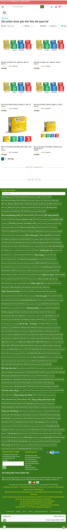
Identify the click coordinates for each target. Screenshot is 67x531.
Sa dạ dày (39, 368)
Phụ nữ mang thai (39, 357)
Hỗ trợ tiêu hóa (6, 304)
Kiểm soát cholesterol (17, 316)
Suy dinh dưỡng (27, 379)
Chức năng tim (5, 239)
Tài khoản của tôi (10, 511)
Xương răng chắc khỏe (24, 448)
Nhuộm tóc (21, 349)
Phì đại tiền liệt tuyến (51, 353)
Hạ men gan (41, 296)
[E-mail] (13, 463)
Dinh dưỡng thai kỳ (58, 246)
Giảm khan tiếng (15, 279)
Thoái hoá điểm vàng (45, 415)
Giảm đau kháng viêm (7, 274)
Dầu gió (49, 242)
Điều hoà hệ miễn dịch (7, 263)
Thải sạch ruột (5, 415)
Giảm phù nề (57, 283)
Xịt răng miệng (5, 448)
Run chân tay (26, 368)
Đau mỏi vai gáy (6, 259)
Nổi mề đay (28, 349)
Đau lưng (53, 255)
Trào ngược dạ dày (52, 426)
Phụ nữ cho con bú (6, 357)
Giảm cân (30, 270)
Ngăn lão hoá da (44, 334)
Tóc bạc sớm (16, 426)
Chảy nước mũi (5, 227)
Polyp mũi (4, 361)
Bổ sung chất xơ (16, 211)
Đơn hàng (18, 511)
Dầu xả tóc (10, 246)
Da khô (34, 242)
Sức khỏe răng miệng (48, 383)
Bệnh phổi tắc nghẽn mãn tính (40, 203)
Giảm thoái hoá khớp (10, 291)
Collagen (41, 239)
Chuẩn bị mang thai (57, 231)
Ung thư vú (4, 433)
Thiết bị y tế (35, 415)
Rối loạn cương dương (37, 361)
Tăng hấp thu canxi (32, 403)
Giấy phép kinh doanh (31, 455)
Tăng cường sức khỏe (23, 395)
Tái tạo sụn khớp (45, 386)
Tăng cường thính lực (50, 395)
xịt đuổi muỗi (48, 445)
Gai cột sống (24, 267)
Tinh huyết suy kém (6, 426)
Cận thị (39, 223)
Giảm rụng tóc (5, 287)
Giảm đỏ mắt (17, 274)
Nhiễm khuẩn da (15, 345)
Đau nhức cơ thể (15, 259)
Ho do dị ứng (58, 296)
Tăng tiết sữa (41, 411)
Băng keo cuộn (39, 200)
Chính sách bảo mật (30, 459)
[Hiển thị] (32, 26)
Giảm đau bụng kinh (45, 270)
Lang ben (32, 319)
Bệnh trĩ (51, 204)
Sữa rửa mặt (17, 383)
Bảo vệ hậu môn (33, 197)
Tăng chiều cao (45, 390)
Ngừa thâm (31, 342)
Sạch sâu (4, 372)
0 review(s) (15, 66)
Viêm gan (13, 437)
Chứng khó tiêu (14, 239)
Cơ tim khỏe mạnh (6, 242)
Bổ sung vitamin (52, 215)
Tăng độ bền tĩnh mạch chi (8, 403)
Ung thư (50, 429)
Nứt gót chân (5, 353)
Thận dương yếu (27, 415)
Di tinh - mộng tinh (35, 246)
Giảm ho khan (60, 275)
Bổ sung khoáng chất (11, 215)
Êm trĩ (18, 267)
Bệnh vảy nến (58, 203)
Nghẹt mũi (16, 338)
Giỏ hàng (30, 511)
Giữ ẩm (16, 296)
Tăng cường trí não (23, 399)
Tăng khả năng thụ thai (21, 407)
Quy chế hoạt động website (33, 457)
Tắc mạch (27, 390)
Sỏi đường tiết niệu (24, 375)
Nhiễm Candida (6, 345)
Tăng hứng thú (50, 403)
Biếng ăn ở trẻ (11, 207)
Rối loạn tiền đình (47, 364)
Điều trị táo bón (41, 263)
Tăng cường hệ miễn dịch (56, 390)
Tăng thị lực (33, 411)
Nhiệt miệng (57, 345)
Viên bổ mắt (14, 445)
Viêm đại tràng (5, 437)
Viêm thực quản (56, 441)
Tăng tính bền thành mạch (52, 411)
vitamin (39, 445)
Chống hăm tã (14, 231)
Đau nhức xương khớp (28, 259)
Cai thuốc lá (4, 223)
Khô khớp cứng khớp (7, 312)
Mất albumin (41, 327)
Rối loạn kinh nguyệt (7, 364)
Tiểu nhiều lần (39, 422)
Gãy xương (32, 267)
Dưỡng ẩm (36, 250)
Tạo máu (22, 390)
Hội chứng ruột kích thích (18, 304)
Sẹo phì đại (54, 372)
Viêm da (33, 433)
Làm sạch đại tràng (15, 319)
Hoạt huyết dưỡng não (28, 300)
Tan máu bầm (55, 386)
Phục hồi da (59, 357)
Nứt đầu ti (61, 349)
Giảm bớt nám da (22, 270)
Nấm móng (27, 334)
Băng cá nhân (31, 200)
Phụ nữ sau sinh (51, 357)
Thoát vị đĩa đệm (6, 418)
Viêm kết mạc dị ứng (38, 437)
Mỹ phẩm (10, 334)
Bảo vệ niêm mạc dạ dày (44, 197)
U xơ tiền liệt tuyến (34, 429)
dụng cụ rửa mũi (14, 250)
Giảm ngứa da (37, 283)
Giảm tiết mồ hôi (25, 291)
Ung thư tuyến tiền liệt (58, 429)
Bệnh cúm (4, 204)
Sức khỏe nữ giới (36, 383)
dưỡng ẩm (29, 250)
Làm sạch (56, 315)
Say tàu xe (42, 372)
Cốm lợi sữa (48, 239)
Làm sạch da (5, 319)
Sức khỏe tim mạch (20, 386)
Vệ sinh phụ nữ (13, 433)
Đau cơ (12, 254)
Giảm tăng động (26, 287)
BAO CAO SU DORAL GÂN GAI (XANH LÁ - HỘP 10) (16, 104)
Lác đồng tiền (29, 315)
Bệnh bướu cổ (48, 200)
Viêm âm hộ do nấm (25, 433)
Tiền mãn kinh (50, 418)
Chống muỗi (22, 231)
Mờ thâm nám (41, 331)
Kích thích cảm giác (39, 312)
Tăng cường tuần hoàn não (43, 399)
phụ (59, 353)
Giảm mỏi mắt (43, 279)
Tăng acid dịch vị (36, 390)
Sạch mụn (60, 368)
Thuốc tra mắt (36, 418)
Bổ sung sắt (39, 215)
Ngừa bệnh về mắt (25, 338)
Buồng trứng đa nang (45, 219)
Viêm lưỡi (4, 441)
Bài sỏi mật (25, 197)
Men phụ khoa (48, 327)
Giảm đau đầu (55, 270)
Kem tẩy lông (13, 308)
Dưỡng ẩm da (46, 250)
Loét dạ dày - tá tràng (27, 324)
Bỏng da (19, 207)
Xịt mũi (54, 445)
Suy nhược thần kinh (7, 383)
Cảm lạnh (12, 223)
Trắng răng (4, 429)
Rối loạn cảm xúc (26, 361)
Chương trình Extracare (31, 469)
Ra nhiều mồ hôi (12, 361)
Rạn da (19, 361)
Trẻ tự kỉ (11, 429)
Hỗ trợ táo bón (59, 300)
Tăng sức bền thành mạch (55, 407)
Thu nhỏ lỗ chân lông (17, 418)
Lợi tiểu (47, 323)
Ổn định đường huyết (15, 353)
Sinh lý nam (6, 376)
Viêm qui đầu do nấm (34, 441)
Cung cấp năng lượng (18, 242)
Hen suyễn (51, 296)
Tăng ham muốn (21, 403)
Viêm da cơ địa (40, 433)
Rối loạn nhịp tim (37, 364)
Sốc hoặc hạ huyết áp (41, 375)
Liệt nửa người (5, 323)
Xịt (42, 445)
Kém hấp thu (5, 308)
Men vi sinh (5, 331)
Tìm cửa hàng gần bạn (31, 461)
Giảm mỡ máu (53, 279)
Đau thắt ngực (47, 259)
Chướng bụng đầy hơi (25, 239)
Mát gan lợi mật (26, 327)
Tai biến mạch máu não (33, 386)
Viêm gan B (20, 437)
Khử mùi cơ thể (28, 312)
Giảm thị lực (46, 287)
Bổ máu (39, 207)
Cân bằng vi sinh (30, 223)
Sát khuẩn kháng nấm (19, 372)
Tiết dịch (58, 418)
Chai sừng (50, 223)
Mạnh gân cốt (16, 327)
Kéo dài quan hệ (21, 308)
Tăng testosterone (24, 411)
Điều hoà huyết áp (18, 263)
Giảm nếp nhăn (5, 283)
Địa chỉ (24, 511)
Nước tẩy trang (54, 349)
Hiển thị (27, 26)
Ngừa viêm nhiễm (53, 341)
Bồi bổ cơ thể (27, 219)
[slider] (6, 66)
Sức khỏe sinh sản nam (7, 386)
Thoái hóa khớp (56, 415)
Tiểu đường (18, 422)
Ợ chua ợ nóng (25, 353)
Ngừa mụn (5, 342)
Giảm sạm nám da (15, 287)
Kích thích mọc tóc (50, 312)
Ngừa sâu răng (13, 341)
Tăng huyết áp (42, 403)
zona (41, 448)
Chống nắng (30, 231)
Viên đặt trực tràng (23, 445)
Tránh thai (42, 426)
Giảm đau (36, 270)
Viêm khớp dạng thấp (58, 437)
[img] (56, 7)
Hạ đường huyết (31, 296)
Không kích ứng (19, 312)
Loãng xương (13, 323)
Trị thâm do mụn (24, 429)
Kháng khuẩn (33, 308)
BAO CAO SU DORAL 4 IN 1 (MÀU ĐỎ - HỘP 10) (14, 62)
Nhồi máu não (5, 349)
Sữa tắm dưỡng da (26, 383)
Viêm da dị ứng (57, 433)
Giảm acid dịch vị (6, 270)
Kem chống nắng (54, 304)
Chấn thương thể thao (42, 227)
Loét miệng (41, 323)
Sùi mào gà (51, 375)
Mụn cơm (4, 334)
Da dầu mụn (28, 242)
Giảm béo (14, 270)
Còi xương (34, 239)
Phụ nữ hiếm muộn (17, 357)
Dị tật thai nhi (25, 246)
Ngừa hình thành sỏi (46, 338)
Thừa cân (43, 418)
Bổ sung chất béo (6, 211)
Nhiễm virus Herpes (48, 345)
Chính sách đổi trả (30, 467)
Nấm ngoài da (35, 334)
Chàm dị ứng (57, 223)
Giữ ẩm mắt (23, 296)
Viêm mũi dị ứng (12, 441)
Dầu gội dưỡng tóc (57, 242)
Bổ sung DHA (24, 211)
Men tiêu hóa (57, 327)
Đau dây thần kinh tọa (28, 255)
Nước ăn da (46, 349)
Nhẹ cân (61, 342)
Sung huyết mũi (17, 379)
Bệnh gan (10, 204)
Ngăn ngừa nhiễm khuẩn (56, 334)
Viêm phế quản (23, 441)
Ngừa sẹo (22, 342)
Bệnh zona (4, 207)
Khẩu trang (42, 308)
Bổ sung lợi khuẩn (27, 215)
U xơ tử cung (43, 429)
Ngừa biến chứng (35, 338)
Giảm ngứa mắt (49, 283)
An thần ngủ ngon (7, 197)
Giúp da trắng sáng (51, 291)
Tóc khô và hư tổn (34, 426)
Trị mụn (16, 429)
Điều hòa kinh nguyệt (29, 263)
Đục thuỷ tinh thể (6, 267)
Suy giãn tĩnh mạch (48, 379)
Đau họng (39, 255)
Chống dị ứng (5, 231)
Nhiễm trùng (38, 345)
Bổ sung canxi (52, 207)
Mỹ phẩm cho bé (18, 334)
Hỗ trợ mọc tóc (50, 300)
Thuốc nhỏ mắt (27, 418)
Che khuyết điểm (53, 227)
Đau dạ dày (18, 255)
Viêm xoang (6, 445)
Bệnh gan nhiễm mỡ (20, 204)
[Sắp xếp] (15, 26)
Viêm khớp (48, 437)
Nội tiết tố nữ (37, 349)
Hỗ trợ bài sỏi (40, 300)
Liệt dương (53, 319)
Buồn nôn (35, 219)
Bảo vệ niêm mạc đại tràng (8, 200)
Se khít (48, 372)
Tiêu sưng (54, 422)
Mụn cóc (57, 331)
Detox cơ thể (18, 246)
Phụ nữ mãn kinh (27, 357)
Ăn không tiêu (16, 197)
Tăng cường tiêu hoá (9, 399)
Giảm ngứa (27, 283)
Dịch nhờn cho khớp (46, 246)
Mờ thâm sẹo (49, 331)
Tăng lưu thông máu (34, 407)
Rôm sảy (20, 368)
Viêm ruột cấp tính (45, 441)
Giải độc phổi (56, 267)
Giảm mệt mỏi (33, 279)
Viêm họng (27, 437)
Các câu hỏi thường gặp (55, 511)
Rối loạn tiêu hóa (9, 368)
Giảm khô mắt (24, 279)
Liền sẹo (47, 319)
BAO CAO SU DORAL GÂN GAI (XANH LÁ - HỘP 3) (48, 104)
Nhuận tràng (13, 349)
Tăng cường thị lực (38, 395)
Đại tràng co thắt (57, 250)
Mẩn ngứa (33, 327)
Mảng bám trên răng (7, 327)
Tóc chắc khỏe (24, 426)
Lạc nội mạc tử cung (39, 315)
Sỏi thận (33, 375)
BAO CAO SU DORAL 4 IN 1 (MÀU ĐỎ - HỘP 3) (47, 62)
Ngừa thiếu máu (41, 342)
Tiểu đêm (11, 422)
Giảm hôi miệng (6, 279)
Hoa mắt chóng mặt (7, 300)
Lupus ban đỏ (53, 323)
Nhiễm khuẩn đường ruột (27, 345)
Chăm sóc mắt (14, 227)
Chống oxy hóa (39, 231)
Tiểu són (48, 422)
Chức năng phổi (45, 235)
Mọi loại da (33, 331)
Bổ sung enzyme (34, 211)
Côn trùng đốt (55, 239)
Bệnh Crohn (55, 200)
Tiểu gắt (25, 422)
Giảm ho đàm (48, 275)
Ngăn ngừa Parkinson (7, 338)
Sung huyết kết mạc (7, 379)
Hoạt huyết (16, 300)
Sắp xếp (3, 26)
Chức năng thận (56, 235)
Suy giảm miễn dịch (37, 379)
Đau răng (40, 259)
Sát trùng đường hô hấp (32, 372)
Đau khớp (47, 254)
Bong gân (24, 207)
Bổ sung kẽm (42, 211)
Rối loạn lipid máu (18, 364)
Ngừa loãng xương (57, 338)
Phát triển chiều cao (37, 353)
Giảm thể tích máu (36, 287)
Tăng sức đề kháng (10, 411)
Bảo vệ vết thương (21, 200)
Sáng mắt (10, 372)
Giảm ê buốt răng (27, 274)
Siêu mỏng (61, 372)
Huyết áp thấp (45, 304)
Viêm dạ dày (49, 433)
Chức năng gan (31, 235)
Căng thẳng (20, 223)
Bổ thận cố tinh (5, 219)
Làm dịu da (49, 316)
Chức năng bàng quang (18, 235)
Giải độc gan (47, 267)
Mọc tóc (27, 331)
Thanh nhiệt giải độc (15, 415)
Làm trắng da (25, 319)
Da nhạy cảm (41, 242)
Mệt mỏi (11, 331)
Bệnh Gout (29, 204)
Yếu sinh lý (35, 448)
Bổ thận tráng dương (16, 219)
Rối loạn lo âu (27, 364)
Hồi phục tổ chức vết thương (33, 304)
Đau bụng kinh (5, 255)
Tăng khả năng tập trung (8, 407)
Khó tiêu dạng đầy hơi (53, 308)
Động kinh (50, 263)
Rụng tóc (33, 368)
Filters (5, 18)
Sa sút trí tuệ (46, 368)
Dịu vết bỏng (5, 250)
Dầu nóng (4, 246)
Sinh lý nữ (14, 376)
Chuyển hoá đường (6, 235)
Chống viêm (48, 231)
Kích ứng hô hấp (6, 316)
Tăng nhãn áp (44, 407)
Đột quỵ (56, 263)
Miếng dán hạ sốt (19, 331)
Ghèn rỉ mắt (39, 267)
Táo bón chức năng (10, 390)
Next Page (11, 159)
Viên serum (32, 445)
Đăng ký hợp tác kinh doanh (41, 511)
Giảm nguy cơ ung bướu (17, 283)
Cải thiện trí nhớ (57, 219)
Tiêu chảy (4, 422)
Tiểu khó (31, 422)
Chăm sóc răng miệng (27, 227)
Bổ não (43, 207)
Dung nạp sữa (22, 250)
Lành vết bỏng (40, 319)
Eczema (14, 267)
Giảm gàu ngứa (37, 274)
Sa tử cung (53, 368)
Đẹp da (54, 259)
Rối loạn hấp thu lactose (51, 361)
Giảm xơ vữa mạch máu (37, 291)
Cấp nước (44, 223)
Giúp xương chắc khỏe (7, 296)
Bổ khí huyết (32, 207)
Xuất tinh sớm (13, 448)
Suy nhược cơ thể (59, 379)
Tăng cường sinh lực (7, 395)
